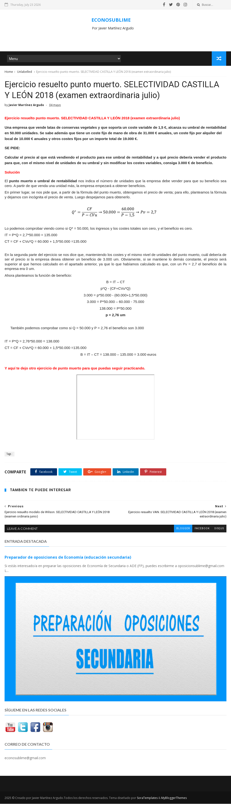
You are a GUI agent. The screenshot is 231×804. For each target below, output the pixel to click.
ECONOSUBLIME (111, 20)
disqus (219, 529)
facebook (202, 529)
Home (9, 72)
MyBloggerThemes (174, 798)
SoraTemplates (147, 798)
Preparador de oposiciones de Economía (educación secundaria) (68, 557)
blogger (183, 529)
